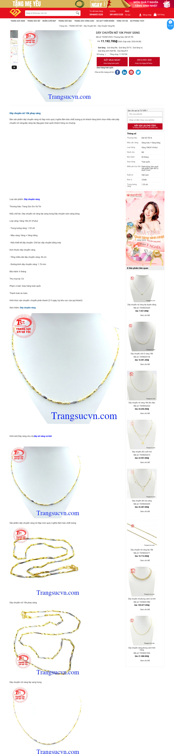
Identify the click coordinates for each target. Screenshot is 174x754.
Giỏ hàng (158, 14)
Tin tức (128, 15)
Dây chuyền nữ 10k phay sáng (25, 113)
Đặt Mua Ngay (112, 62)
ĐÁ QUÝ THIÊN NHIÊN (105, 21)
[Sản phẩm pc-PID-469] (145, 228)
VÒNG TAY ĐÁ (122, 21)
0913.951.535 (144, 62)
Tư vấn (170, 26)
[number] (107, 54)
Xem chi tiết (145, 315)
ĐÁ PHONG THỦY (137, 21)
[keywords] (48, 13)
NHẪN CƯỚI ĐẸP (49, 21)
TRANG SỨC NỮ (33, 21)
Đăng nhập (145, 15)
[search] (78, 13)
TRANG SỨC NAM (18, 21)
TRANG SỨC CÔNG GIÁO (84, 21)
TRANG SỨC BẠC (65, 21)
